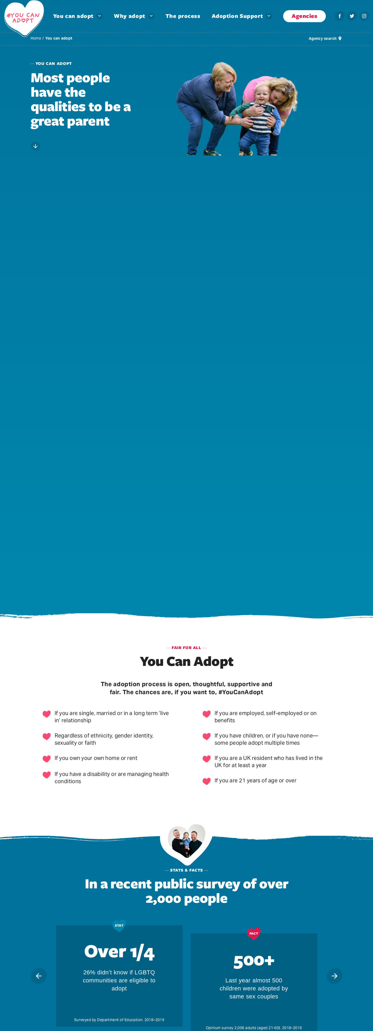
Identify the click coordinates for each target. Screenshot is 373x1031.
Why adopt (129, 16)
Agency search (323, 38)
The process (183, 16)
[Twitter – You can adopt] (352, 16)
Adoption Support (237, 16)
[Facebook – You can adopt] (339, 16)
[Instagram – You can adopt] (364, 16)
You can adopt (73, 16)
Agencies (304, 16)
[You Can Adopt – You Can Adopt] (24, 18)
